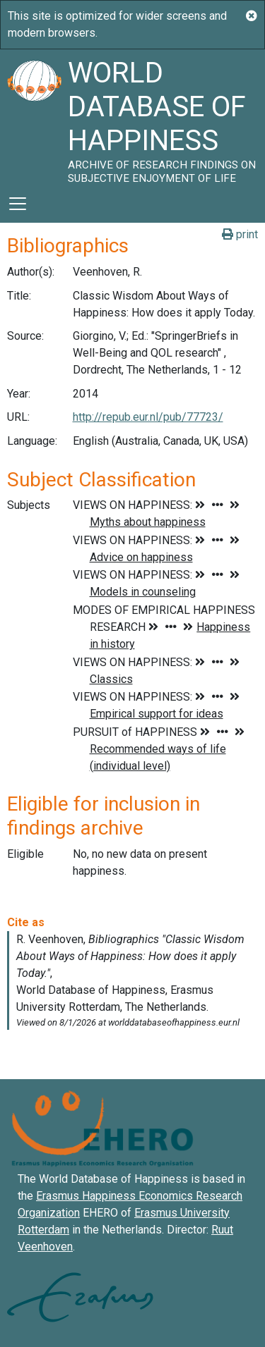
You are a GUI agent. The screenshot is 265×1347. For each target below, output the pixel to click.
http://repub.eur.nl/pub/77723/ (148, 417)
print (240, 234)
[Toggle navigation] (17, 203)
